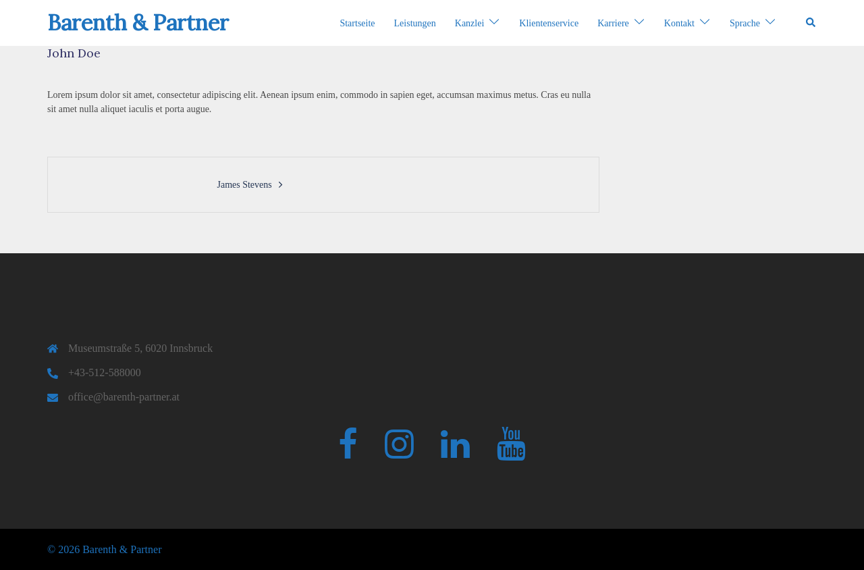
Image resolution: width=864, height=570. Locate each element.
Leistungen (415, 23)
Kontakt (679, 23)
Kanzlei (470, 23)
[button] (811, 23)
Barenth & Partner (138, 22)
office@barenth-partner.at (124, 397)
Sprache (745, 23)
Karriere (613, 23)
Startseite (357, 23)
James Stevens (244, 185)
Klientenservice (548, 23)
